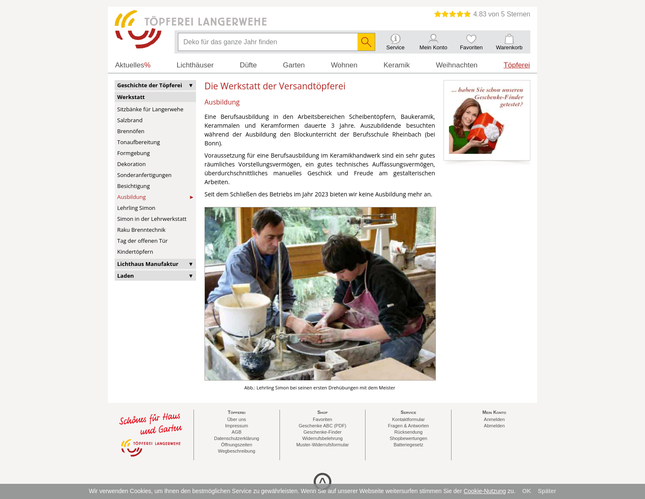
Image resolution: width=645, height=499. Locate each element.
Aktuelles (132, 65)
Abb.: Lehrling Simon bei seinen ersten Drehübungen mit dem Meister (320, 387)
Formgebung (133, 153)
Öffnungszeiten (236, 444)
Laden (125, 275)
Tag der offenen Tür (142, 240)
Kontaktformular (408, 419)
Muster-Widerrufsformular (322, 444)
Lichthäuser (195, 65)
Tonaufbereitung (138, 142)
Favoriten (322, 419)
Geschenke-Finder (323, 432)
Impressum (236, 425)
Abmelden (494, 425)
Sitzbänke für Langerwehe (150, 109)
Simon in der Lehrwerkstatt (151, 219)
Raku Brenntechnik (141, 229)
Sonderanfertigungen (144, 175)
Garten (294, 65)
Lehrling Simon (136, 208)
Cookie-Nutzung (485, 491)
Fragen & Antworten (408, 425)
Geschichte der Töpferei (149, 85)
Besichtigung (133, 186)
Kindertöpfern (135, 251)
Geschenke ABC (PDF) (322, 425)
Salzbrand (129, 120)
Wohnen (344, 65)
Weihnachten (457, 65)
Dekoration (131, 164)
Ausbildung (131, 197)
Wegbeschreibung (236, 450)
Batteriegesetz (408, 444)
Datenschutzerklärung (236, 438)
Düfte (248, 65)
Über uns (236, 419)
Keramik (397, 65)
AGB (237, 432)
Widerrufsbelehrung (322, 438)
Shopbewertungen (408, 438)
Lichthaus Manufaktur (147, 264)
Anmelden (494, 419)
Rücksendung (408, 432)
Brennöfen (130, 131)
